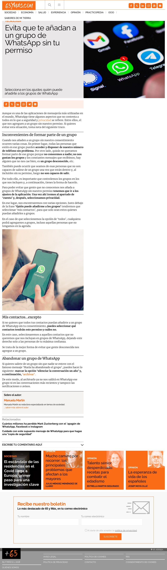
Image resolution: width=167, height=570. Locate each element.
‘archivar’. (29, 374)
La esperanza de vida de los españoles (142, 476)
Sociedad (10, 13)
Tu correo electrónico (92, 516)
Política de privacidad (55, 562)
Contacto (90, 562)
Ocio (111, 13)
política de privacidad (126, 530)
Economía (27, 13)
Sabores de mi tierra (132, 13)
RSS (128, 557)
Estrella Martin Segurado (97, 484)
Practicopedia (94, 13)
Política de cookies (95, 557)
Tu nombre (23, 516)
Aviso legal (49, 557)
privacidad (44, 120)
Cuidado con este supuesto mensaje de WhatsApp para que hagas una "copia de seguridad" (42, 433)
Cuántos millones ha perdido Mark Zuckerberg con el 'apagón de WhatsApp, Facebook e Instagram (41, 425)
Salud (42, 13)
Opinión (76, 13)
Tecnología (13, 21)
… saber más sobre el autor (16, 407)
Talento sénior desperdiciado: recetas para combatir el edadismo (102, 468)
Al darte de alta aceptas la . (111, 530)
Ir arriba (157, 549)
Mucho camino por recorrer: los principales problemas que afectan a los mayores (62, 466)
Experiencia (58, 13)
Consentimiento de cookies (141, 562)
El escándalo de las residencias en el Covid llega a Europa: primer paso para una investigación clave (21, 468)
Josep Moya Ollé (138, 485)
